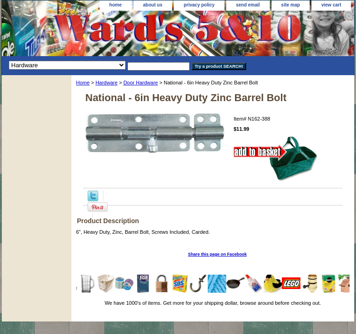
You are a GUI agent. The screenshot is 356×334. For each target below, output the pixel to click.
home (115, 4)
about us (153, 4)
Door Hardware (140, 82)
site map (290, 4)
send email (248, 4)
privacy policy (199, 4)
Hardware (106, 82)
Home (82, 82)
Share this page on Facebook (217, 254)
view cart (331, 4)
